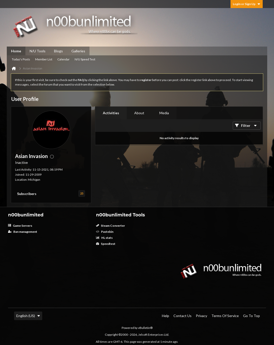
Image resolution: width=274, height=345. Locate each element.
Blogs (58, 51)
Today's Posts (21, 59)
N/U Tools (37, 51)
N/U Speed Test (85, 59)
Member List (43, 59)
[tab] (111, 113)
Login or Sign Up (246, 4)
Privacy (201, 316)
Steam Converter (110, 225)
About (139, 113)
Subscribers (26, 193)
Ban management (22, 232)
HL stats (104, 238)
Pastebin (104, 232)
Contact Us (182, 316)
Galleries (78, 51)
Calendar (63, 59)
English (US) (28, 316)
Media (164, 113)
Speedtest (105, 244)
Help (165, 316)
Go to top (251, 316)
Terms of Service (225, 316)
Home (16, 51)
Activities (111, 113)
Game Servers (20, 225)
